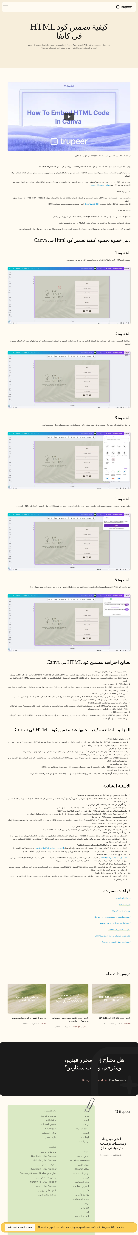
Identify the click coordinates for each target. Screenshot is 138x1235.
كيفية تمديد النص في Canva (119, 929)
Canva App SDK (91, 204)
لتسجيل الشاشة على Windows (114, 857)
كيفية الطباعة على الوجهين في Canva (115, 923)
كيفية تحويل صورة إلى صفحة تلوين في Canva (112, 917)
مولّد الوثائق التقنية (123, 898)
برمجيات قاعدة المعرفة (121, 911)
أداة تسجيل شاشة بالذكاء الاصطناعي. (49, 848)
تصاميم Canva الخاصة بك (100, 185)
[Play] (69, 117)
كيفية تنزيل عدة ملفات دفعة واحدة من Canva (112, 936)
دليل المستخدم (124, 904)
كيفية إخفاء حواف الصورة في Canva (116, 942)
